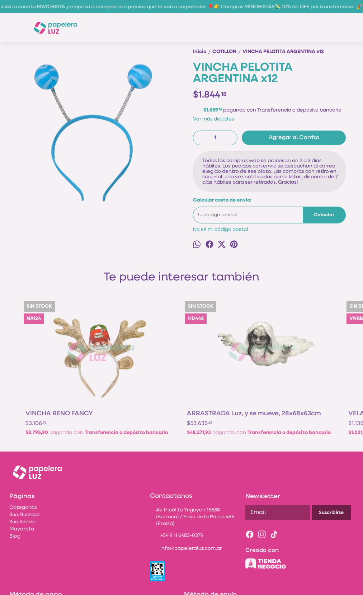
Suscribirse (331, 469)
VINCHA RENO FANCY (59, 359)
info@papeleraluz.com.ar (186, 506)
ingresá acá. (286, 585)
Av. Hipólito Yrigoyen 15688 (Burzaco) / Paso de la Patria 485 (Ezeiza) (192, 473)
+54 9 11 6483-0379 (176, 493)
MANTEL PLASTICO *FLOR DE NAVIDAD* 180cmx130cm (298, 363)
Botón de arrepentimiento (323, 585)
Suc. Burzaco (24, 471)
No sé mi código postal (220, 229)
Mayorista (21, 486)
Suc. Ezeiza (22, 479)
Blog (14, 493)
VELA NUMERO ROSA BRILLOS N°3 (219, 363)
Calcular (324, 215)
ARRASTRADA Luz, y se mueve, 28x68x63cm (141, 363)
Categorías (23, 464)
